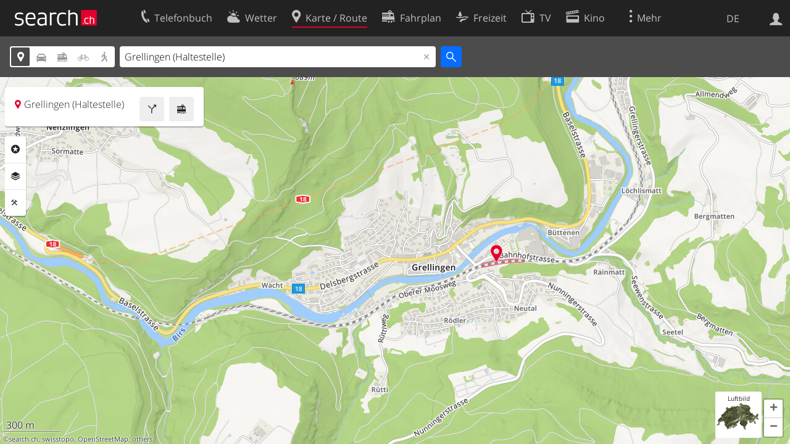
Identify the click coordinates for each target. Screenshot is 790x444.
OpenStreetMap (103, 439)
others (142, 439)
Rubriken (15, 149)
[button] (773, 409)
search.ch (23, 439)
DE (732, 18)
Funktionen (15, 203)
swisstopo (58, 439)
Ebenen (15, 176)
